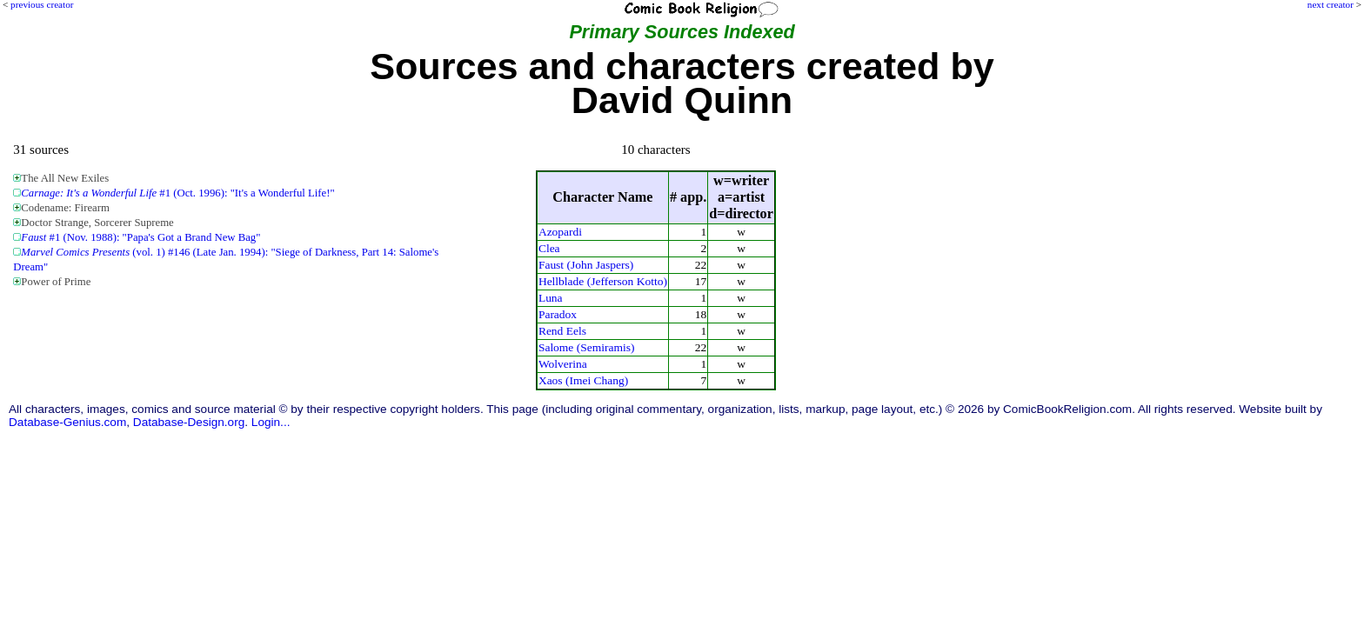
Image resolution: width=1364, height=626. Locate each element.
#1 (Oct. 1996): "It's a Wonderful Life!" (177, 193)
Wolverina (562, 363)
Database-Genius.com (67, 422)
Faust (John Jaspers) (585, 264)
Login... (271, 422)
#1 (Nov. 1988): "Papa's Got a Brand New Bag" (140, 237)
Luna (550, 297)
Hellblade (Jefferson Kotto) (602, 281)
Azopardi (560, 231)
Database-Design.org (188, 422)
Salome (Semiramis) (586, 347)
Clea (549, 248)
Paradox (557, 314)
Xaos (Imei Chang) (583, 380)
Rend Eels (562, 330)
